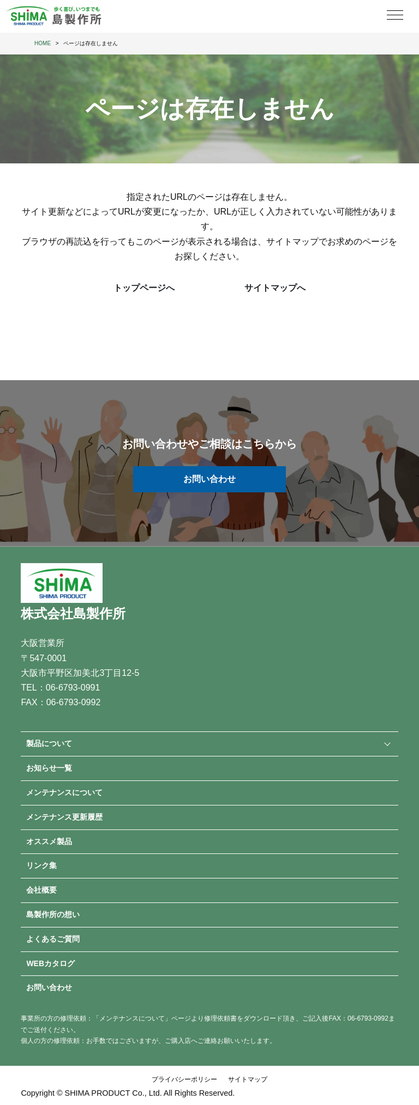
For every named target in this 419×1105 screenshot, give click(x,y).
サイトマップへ (275, 287)
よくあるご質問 (53, 939)
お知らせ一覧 (49, 768)
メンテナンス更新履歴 (64, 817)
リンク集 (41, 865)
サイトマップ (247, 1079)
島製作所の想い (53, 914)
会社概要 (41, 890)
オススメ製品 (49, 841)
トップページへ (144, 287)
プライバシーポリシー (184, 1079)
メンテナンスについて (64, 792)
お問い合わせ (209, 479)
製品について (49, 743)
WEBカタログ (50, 963)
